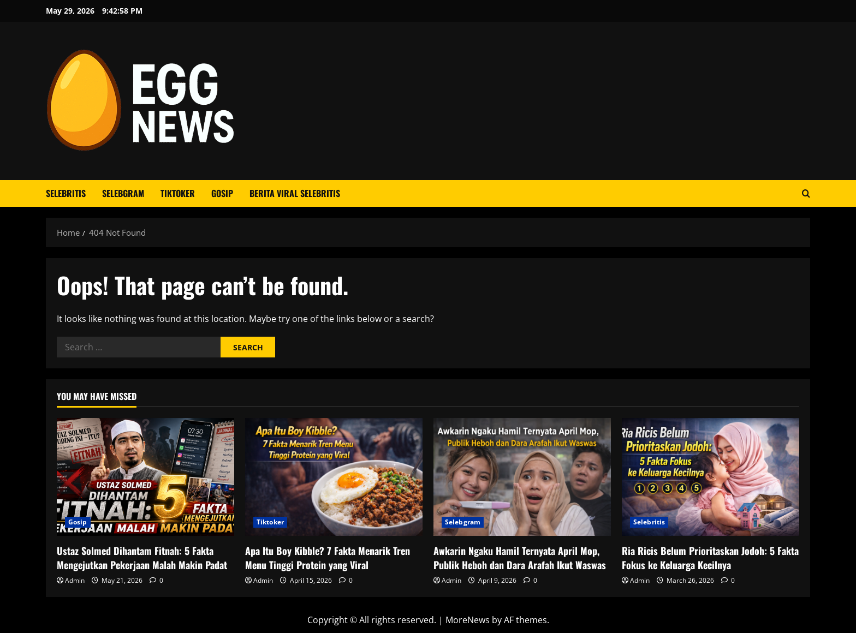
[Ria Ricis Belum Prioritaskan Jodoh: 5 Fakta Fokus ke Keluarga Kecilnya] (710, 477)
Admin (75, 580)
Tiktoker (177, 193)
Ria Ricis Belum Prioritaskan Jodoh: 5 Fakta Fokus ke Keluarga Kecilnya (710, 557)
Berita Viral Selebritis (294, 193)
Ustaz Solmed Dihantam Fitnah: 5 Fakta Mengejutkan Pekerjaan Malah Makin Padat (142, 557)
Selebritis (66, 193)
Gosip (222, 193)
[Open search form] (806, 193)
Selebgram (123, 193)
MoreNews (467, 620)
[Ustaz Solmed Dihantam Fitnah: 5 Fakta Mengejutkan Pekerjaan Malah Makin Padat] (145, 477)
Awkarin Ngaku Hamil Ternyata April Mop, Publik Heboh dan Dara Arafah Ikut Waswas (519, 557)
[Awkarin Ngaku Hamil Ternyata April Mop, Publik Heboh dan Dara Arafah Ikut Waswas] (522, 477)
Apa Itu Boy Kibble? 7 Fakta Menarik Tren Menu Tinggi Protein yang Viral (327, 557)
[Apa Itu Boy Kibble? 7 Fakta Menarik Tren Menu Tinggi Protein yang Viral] (334, 477)
